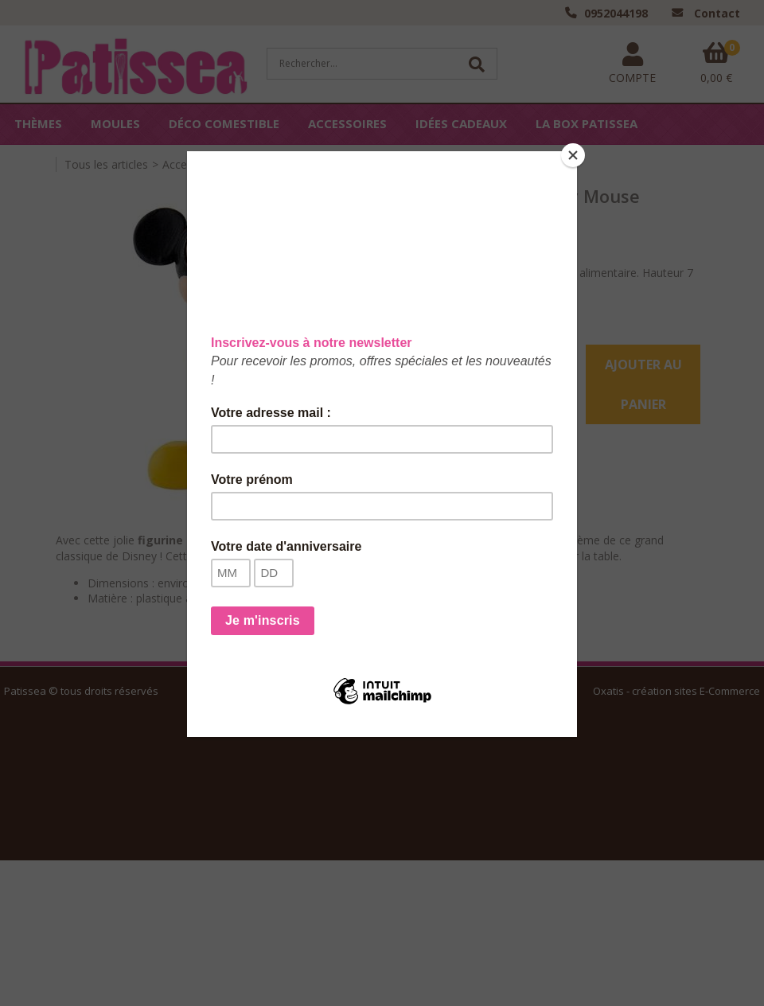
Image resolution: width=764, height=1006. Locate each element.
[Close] (573, 155)
